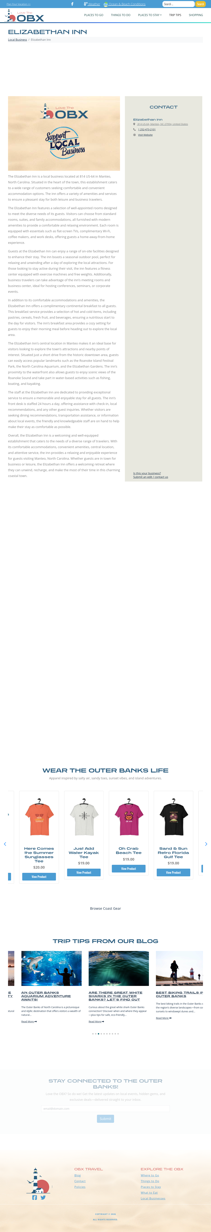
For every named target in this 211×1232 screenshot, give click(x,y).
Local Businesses (153, 1198)
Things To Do (120, 15)
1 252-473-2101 (147, 129)
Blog (77, 1175)
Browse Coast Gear (105, 908)
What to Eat (149, 1193)
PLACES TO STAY (148, 15)
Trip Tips (175, 15)
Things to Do (150, 1181)
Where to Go (150, 1175)
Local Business (17, 40)
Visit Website (145, 135)
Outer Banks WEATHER (105, 1137)
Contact (80, 1181)
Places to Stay (151, 1187)
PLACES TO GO (93, 15)
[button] (206, 844)
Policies (80, 1187)
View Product (38, 877)
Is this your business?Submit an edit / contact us (150, 475)
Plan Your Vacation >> (19, 4)
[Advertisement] (105, 69)
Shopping (196, 15)
